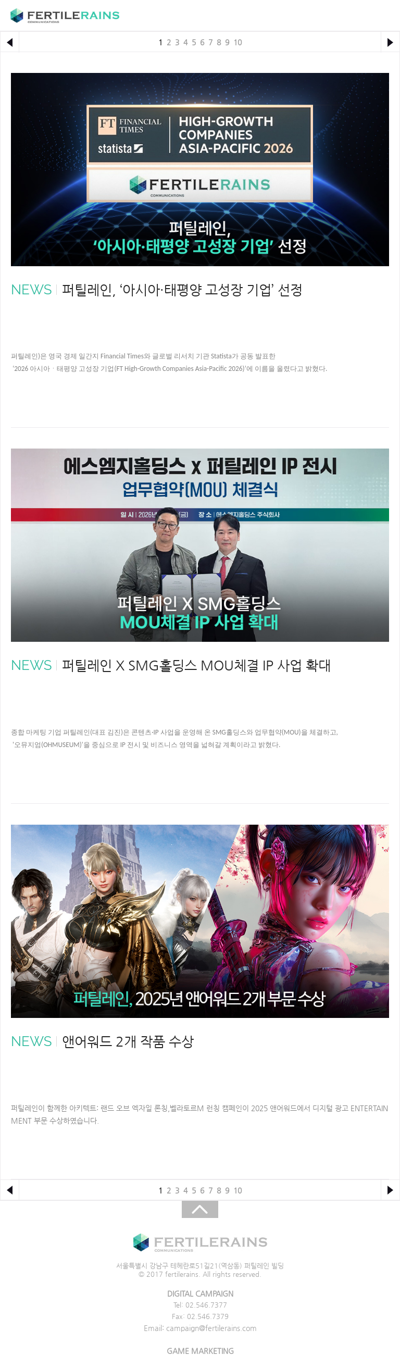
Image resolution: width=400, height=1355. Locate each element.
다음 (390, 42)
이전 (10, 42)
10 (237, 42)
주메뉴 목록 (380, 15)
